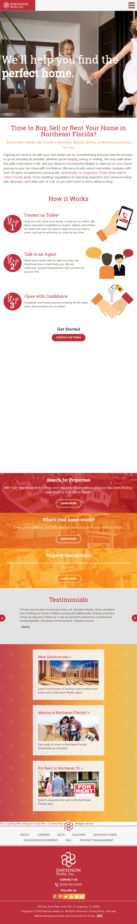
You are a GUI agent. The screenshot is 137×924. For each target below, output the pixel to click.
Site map (111, 911)
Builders (79, 835)
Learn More (68, 503)
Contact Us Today (68, 337)
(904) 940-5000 (71, 884)
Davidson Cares (105, 835)
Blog (61, 835)
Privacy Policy (97, 911)
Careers (43, 835)
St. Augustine (88, 173)
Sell (69, 840)
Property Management (96, 840)
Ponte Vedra (107, 173)
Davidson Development (41, 840)
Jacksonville (68, 173)
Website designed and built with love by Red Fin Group (66, 915)
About (25, 835)
